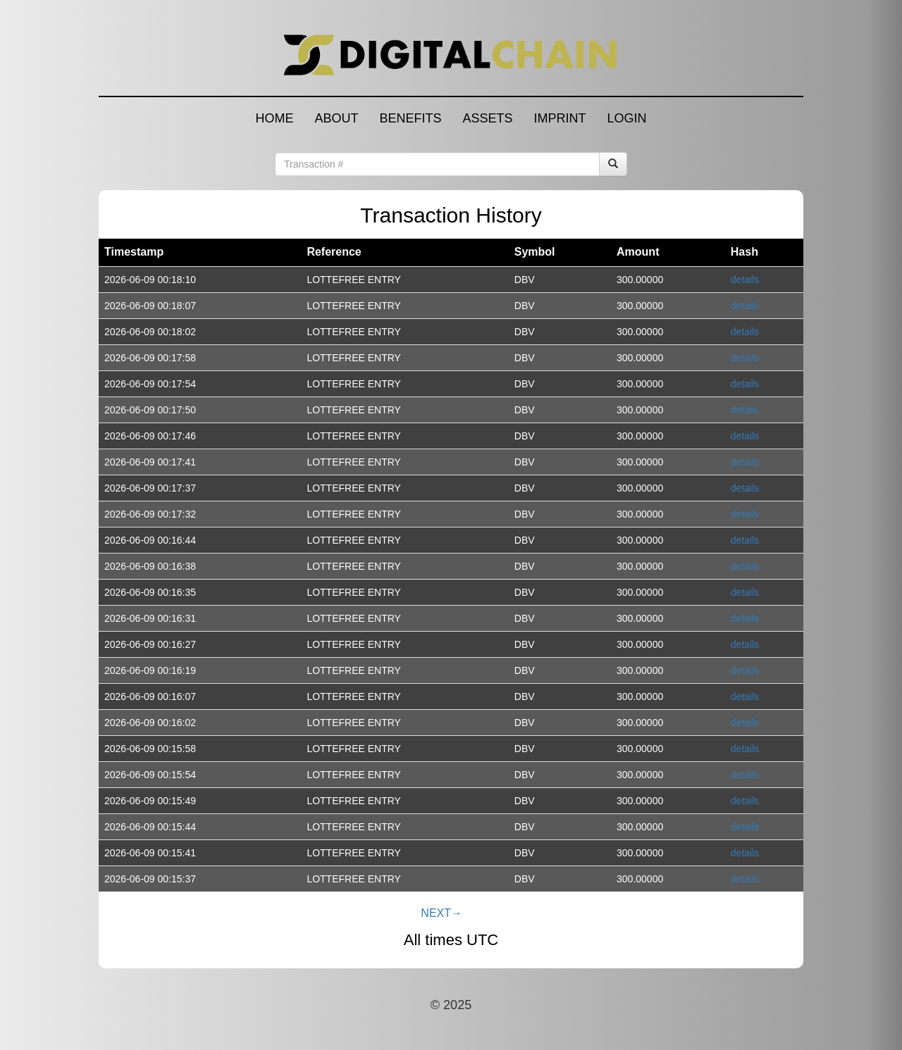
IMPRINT (560, 118)
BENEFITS (410, 118)
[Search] (613, 164)
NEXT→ (441, 913)
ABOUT (336, 118)
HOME (274, 118)
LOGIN (627, 118)
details (745, 279)
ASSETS (487, 118)
